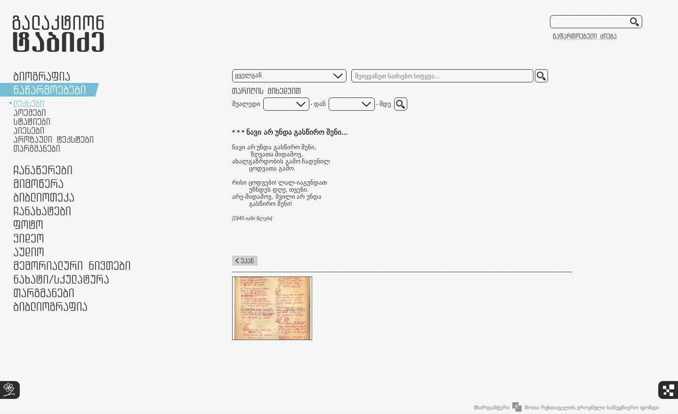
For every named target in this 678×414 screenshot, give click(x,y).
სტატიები (32, 121)
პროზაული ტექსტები (53, 139)
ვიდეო (28, 238)
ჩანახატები (42, 211)
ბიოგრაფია (42, 76)
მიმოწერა (38, 183)
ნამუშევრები (61, 279)
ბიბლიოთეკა (44, 197)
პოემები (30, 112)
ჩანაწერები (43, 170)
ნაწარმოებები (50, 90)
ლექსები (29, 103)
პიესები (29, 130)
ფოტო (28, 224)
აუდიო (29, 252)
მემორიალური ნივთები (72, 265)
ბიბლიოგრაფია (50, 306)
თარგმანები (37, 148)
